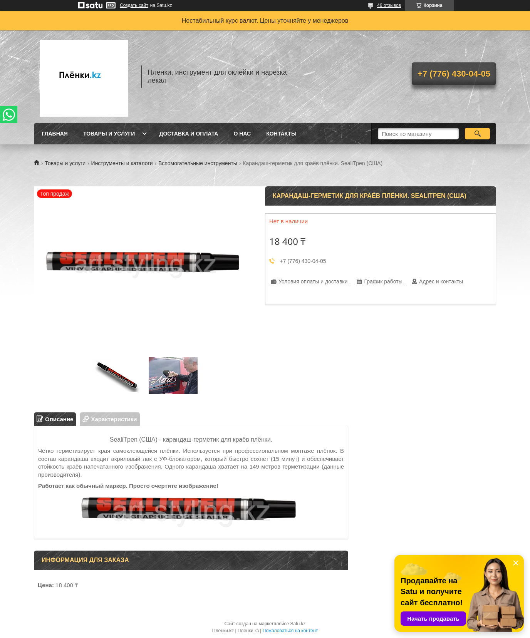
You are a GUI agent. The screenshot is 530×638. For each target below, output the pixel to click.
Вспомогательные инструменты (197, 163)
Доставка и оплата (188, 134)
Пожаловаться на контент (290, 630)
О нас (242, 134)
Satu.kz (297, 623)
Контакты (281, 134)
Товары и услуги (109, 134)
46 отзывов (389, 5)
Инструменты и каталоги (122, 163)
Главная (55, 134)
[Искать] (477, 133)
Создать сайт (134, 5)
